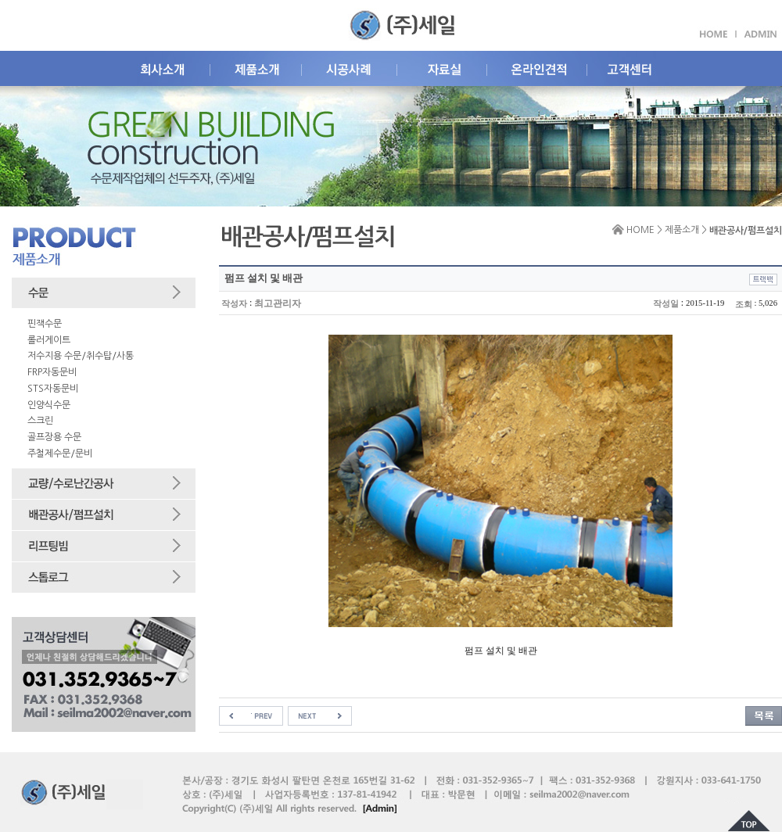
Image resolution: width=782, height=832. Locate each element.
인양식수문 (48, 405)
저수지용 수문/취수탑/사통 (80, 355)
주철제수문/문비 (59, 453)
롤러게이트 (48, 340)
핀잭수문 (44, 323)
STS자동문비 (52, 388)
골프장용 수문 (54, 437)
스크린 (40, 420)
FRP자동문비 (52, 372)
